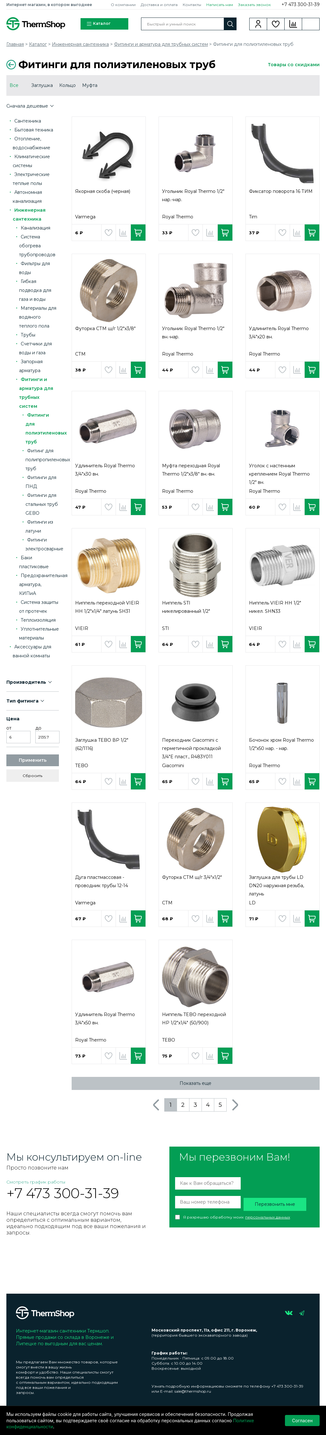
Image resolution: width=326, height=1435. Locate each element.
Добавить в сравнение (123, 232)
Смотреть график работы (35, 1182)
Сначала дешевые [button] (27, 106)
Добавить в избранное (109, 232)
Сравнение (293, 24)
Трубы (28, 335)
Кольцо (67, 85)
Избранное (276, 24)
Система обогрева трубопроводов (37, 246)
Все (14, 85)
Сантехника (27, 121)
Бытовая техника (33, 130)
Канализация (35, 228)
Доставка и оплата (159, 4)
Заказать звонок (254, 4)
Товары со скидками (294, 64)
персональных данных (267, 1217)
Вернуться (11, 64)
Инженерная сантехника (80, 44)
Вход (258, 24)
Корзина (311, 24)
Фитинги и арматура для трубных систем (161, 44)
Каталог (98, 24)
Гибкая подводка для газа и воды (35, 290)
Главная (15, 44)
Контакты (192, 4)
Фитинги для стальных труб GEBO (41, 504)
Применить (32, 760)
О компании (123, 4)
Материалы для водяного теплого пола (37, 317)
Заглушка (42, 85)
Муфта (89, 85)
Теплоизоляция (38, 620)
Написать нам (219, 4)
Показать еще (195, 1083)
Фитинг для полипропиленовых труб (47, 459)
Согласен (302, 1420)
